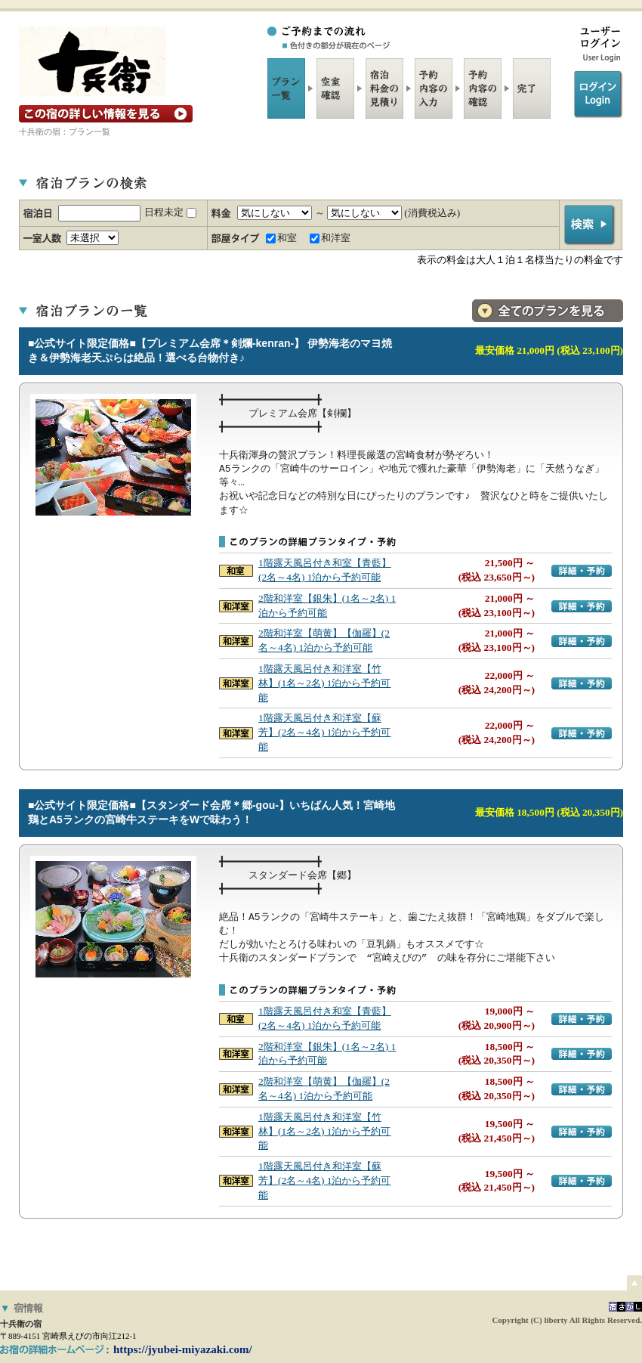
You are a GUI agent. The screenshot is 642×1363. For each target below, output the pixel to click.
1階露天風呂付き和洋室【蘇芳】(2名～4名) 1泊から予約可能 (324, 732)
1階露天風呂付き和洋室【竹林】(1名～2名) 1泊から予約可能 (324, 683)
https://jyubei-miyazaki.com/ (182, 1349)
